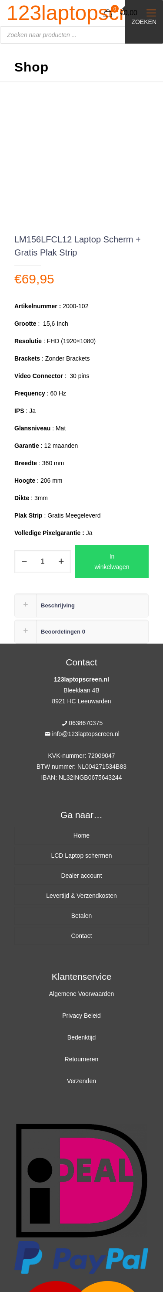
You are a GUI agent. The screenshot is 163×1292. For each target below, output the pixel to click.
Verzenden (81, 1080)
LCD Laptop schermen (81, 855)
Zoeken (143, 21)
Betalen (81, 915)
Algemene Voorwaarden (81, 993)
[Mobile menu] (151, 13)
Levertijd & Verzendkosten (81, 895)
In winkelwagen (111, 561)
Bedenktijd (81, 1037)
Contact (81, 935)
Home (81, 835)
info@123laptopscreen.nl (86, 733)
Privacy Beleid (81, 1015)
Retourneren (82, 1059)
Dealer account (81, 875)
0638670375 (86, 722)
